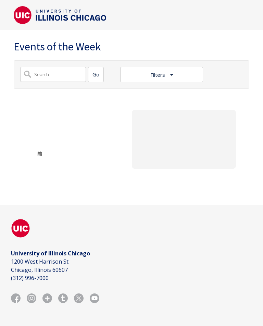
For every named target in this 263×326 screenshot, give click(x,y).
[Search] (96, 74)
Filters (158, 74)
